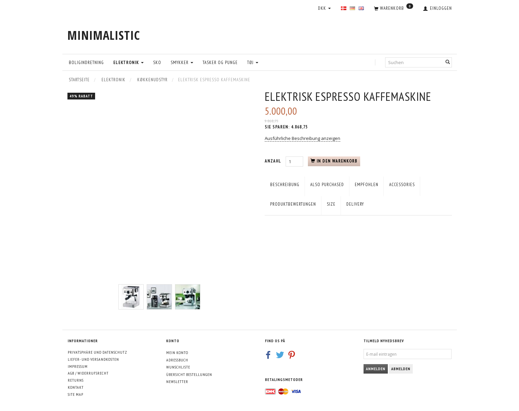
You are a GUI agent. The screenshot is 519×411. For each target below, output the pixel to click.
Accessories (402, 184)
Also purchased (327, 184)
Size (331, 204)
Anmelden (375, 368)
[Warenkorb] (393, 8)
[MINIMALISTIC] (103, 35)
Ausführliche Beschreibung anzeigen (302, 138)
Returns (76, 380)
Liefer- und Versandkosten (93, 359)
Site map (75, 394)
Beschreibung (284, 184)
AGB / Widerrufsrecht (88, 373)
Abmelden (400, 368)
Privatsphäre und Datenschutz (97, 352)
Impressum (78, 366)
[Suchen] (447, 62)
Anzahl (273, 161)
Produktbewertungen (293, 204)
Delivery (355, 204)
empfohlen (366, 184)
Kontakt (76, 387)
